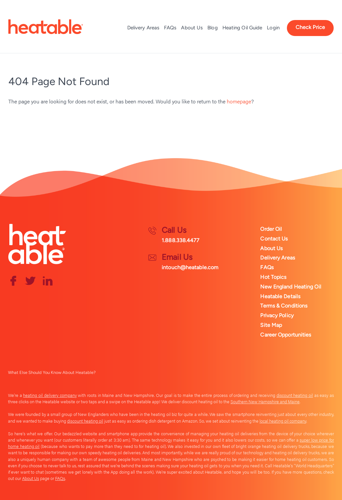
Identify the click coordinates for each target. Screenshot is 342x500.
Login (273, 28)
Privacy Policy (276, 315)
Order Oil (271, 229)
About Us (192, 28)
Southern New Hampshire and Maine (265, 402)
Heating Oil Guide (242, 28)
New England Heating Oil (290, 287)
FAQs (170, 28)
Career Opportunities (285, 335)
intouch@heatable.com (190, 267)
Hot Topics (273, 277)
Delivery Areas (143, 28)
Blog (212, 28)
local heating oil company (283, 421)
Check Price (310, 27)
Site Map (271, 325)
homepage (239, 101)
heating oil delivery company (49, 395)
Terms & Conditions (283, 306)
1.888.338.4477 (180, 240)
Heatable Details (280, 296)
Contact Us (274, 238)
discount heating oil (295, 395)
